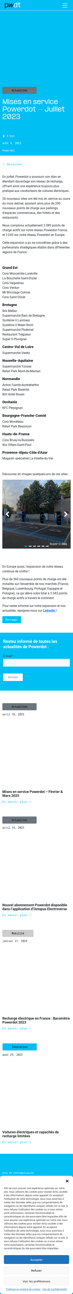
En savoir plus (17, 802)
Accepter (36, 1260)
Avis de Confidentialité (54, 1289)
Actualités (19, 90)
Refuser (36, 1270)
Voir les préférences (36, 1281)
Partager (11, 619)
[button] (67, 1181)
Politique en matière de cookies (23, 1289)
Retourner (12, 164)
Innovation (19, 1047)
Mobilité (18, 933)
